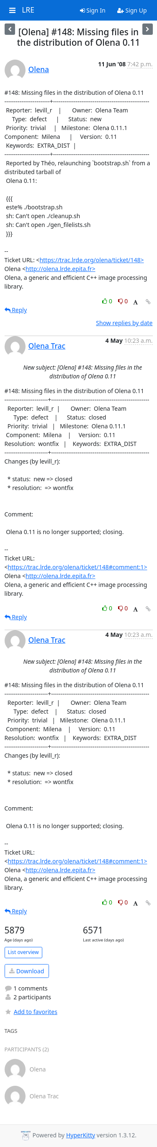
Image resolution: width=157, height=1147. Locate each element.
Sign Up (132, 10)
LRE (28, 10)
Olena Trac (47, 346)
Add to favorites (31, 1012)
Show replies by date (124, 323)
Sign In (93, 10)
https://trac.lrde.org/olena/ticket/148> (91, 260)
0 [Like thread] (107, 301)
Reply (16, 310)
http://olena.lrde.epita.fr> (60, 269)
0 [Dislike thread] (123, 301)
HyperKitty (80, 1135)
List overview (23, 952)
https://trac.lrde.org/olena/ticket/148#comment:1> (77, 567)
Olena (38, 69)
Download (26, 971)
